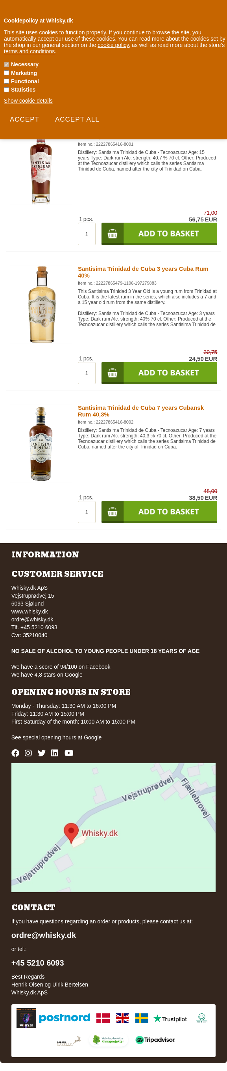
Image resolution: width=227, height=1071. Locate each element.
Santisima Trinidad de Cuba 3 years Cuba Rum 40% (143, 272)
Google (93, 737)
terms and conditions (29, 51)
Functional (25, 81)
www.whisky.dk (29, 611)
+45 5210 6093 (37, 963)
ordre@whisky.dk (32, 619)
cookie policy (113, 45)
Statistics (23, 89)
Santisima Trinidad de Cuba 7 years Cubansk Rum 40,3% (141, 411)
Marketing (24, 73)
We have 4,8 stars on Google (47, 674)
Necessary (25, 64)
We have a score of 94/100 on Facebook (61, 667)
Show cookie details (28, 101)
